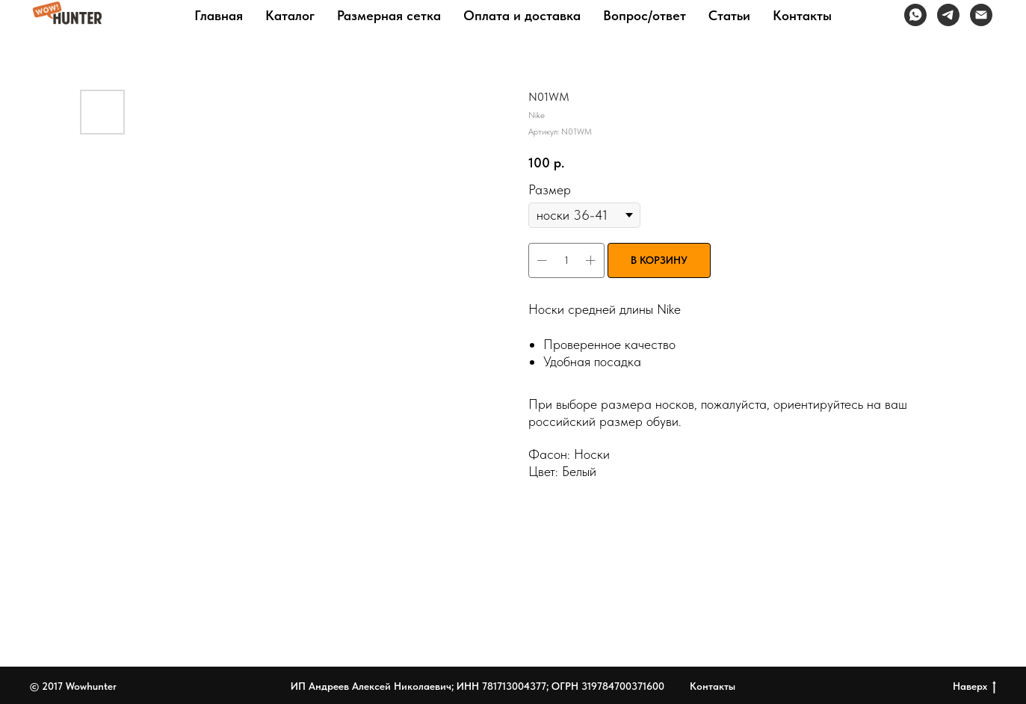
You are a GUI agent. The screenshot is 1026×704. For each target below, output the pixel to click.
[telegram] (948, 15)
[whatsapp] (915, 15)
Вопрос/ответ (644, 15)
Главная (218, 15)
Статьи (729, 15)
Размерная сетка (389, 15)
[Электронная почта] (981, 15)
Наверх (974, 687)
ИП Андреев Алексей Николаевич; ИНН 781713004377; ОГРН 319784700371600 (477, 686)
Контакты (802, 15)
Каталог (290, 15)
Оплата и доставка (522, 15)
